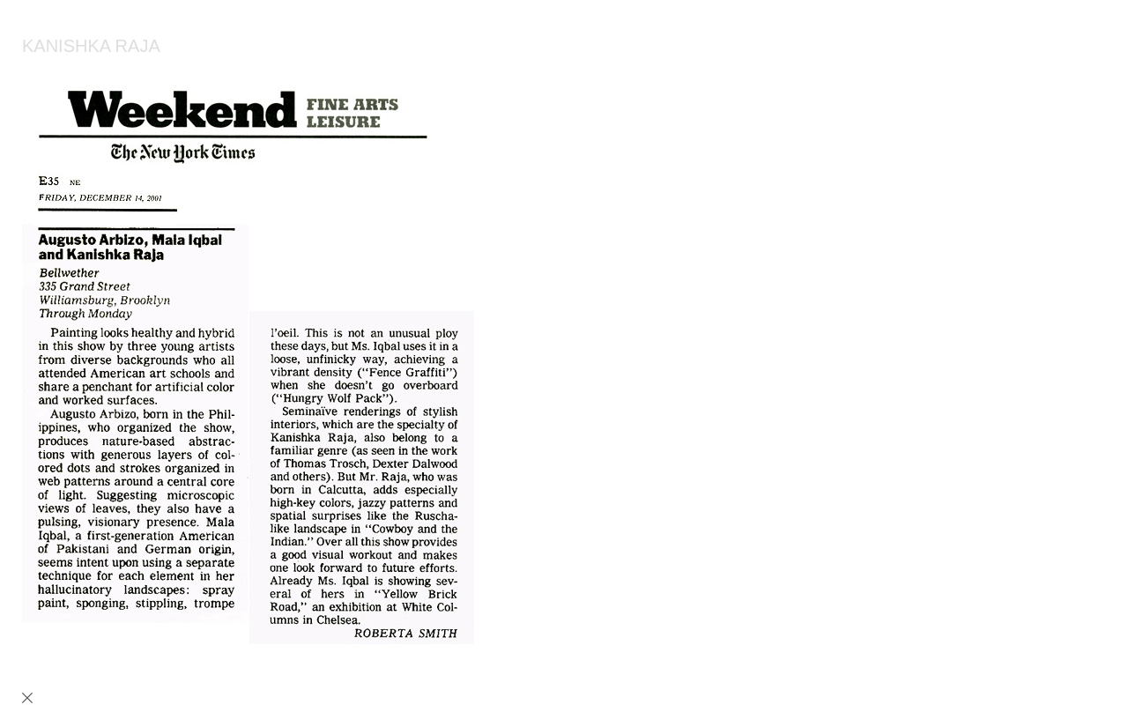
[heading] (80, 48)
